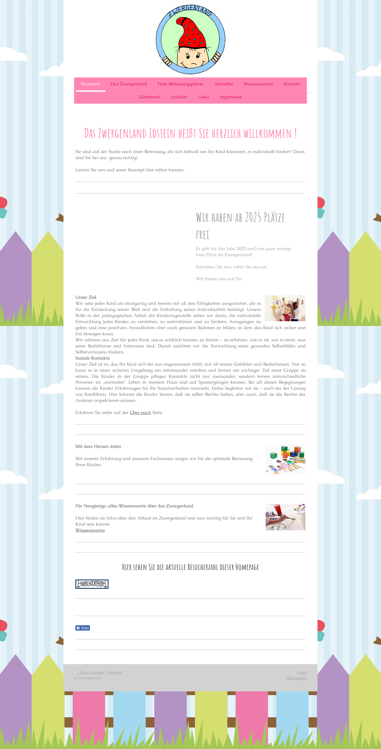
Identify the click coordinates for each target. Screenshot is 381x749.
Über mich (140, 412)
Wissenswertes (90, 530)
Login (302, 672)
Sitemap (115, 672)
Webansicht (297, 677)
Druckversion (89, 672)
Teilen (82, 628)
